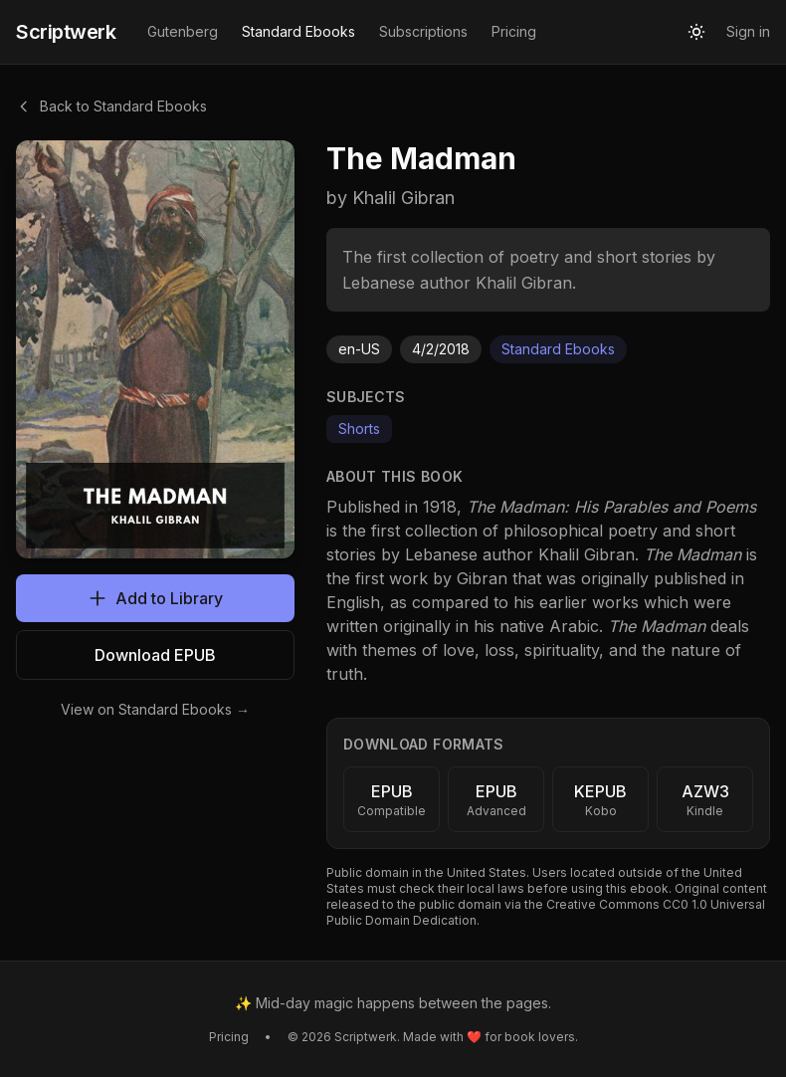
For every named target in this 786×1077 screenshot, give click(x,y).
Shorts (359, 428)
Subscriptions (423, 31)
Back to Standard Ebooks (111, 106)
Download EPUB (155, 655)
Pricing (513, 31)
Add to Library (155, 598)
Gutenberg (182, 31)
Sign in (748, 31)
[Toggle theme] (696, 32)
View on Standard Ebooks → (155, 709)
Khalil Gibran (586, 554)
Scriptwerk (65, 32)
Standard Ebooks (298, 31)
